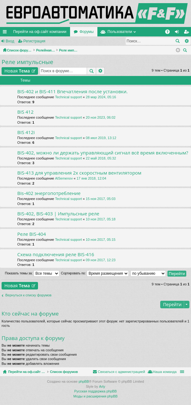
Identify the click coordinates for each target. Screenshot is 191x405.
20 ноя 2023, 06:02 (101, 117)
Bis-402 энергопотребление (48, 193)
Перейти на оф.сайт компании (39, 32)
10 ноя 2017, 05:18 (101, 219)
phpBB (84, 381)
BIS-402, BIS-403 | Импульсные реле (58, 214)
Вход (10, 41)
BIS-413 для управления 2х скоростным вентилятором (79, 173)
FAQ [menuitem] (169, 33)
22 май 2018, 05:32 (101, 158)
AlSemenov (64, 178)
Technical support (68, 97)
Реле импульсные (27, 62)
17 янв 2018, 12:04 (91, 178)
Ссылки (6, 33)
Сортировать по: (95, 273)
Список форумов (78, 372)
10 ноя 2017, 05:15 (101, 239)
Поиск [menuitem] (186, 51)
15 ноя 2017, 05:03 (101, 199)
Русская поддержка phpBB (95, 391)
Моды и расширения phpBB (96, 396)
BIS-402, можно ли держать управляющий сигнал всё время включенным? (102, 153)
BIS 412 (25, 112)
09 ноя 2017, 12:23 (101, 260)
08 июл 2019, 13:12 (101, 138)
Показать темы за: (32, 273)
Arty (102, 386)
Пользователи (119, 32)
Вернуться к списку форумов (28, 295)
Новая (17, 71)
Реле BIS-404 (31, 234)
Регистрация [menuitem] (187, 33)
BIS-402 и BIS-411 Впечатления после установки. (72, 91)
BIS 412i (26, 132)
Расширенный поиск (186, 41)
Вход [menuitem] (178, 33)
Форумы (86, 32)
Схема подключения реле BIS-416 (55, 254)
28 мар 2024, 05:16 (101, 97)
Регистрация (34, 41)
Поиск (177, 41)
